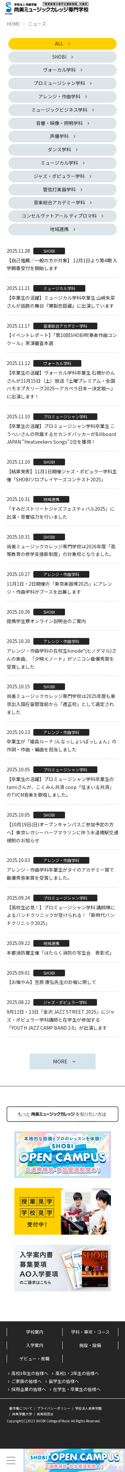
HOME (13, 23)
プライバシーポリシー (53, 1408)
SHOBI (59, 56)
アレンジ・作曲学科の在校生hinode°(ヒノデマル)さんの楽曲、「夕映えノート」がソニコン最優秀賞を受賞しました (61, 658)
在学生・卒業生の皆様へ (77, 1389)
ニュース (37, 23)
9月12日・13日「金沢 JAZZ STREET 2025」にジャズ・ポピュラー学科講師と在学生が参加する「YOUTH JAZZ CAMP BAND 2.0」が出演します (61, 1019)
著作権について (20, 1408)
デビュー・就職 (34, 1358)
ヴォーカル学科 (59, 69)
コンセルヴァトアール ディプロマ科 (59, 215)
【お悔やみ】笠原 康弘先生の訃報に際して (51, 982)
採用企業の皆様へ (28, 1389)
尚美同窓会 (45, 1413)
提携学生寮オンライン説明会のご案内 (46, 621)
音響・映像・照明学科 (59, 123)
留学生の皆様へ (64, 1381)
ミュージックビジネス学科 (59, 109)
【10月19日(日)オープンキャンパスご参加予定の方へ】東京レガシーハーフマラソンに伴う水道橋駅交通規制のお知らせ (62, 832)
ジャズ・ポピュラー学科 (59, 176)
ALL (59, 43)
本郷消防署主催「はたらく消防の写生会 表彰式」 (60, 952)
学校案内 (34, 1332)
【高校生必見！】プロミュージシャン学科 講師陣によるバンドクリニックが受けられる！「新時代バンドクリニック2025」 (61, 915)
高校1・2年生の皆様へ (77, 1373)
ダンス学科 (59, 149)
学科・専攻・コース (90, 1332)
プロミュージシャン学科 (59, 83)
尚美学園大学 (22, 1413)
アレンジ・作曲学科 (59, 96)
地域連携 (59, 229)
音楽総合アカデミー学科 (59, 202)
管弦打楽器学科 (59, 189)
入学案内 (34, 1345)
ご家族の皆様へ (26, 1381)
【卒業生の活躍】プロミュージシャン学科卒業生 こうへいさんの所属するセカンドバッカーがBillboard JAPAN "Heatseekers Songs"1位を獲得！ (61, 434)
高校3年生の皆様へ (29, 1373)
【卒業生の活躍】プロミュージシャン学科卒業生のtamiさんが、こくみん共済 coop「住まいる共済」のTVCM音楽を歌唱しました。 (60, 787)
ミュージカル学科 (59, 162)
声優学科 (59, 136)
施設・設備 (90, 1345)
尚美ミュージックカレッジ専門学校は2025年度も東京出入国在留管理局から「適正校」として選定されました (61, 704)
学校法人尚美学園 (88, 1408)
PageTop (108, 1435)
